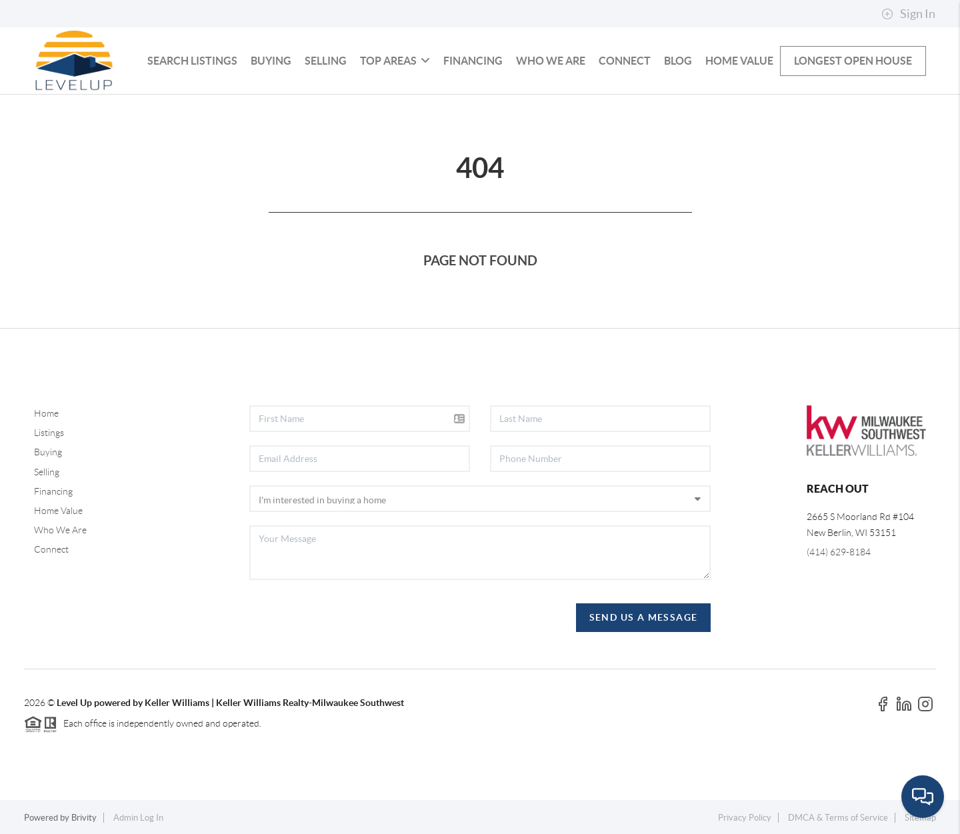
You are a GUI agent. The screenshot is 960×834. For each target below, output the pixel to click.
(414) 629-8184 (839, 552)
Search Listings (192, 61)
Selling (326, 61)
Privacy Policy (744, 818)
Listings (49, 432)
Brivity (84, 818)
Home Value (739, 61)
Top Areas (395, 61)
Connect (625, 61)
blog (678, 61)
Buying (271, 61)
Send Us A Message (643, 617)
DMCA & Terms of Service (838, 818)
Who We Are (550, 61)
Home (46, 413)
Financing (473, 61)
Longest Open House (853, 61)
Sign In (908, 14)
